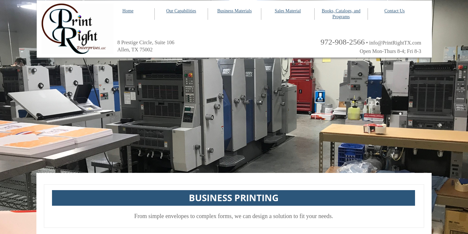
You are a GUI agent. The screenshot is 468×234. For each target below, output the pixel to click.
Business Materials (234, 10)
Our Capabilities (181, 10)
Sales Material (288, 10)
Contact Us (394, 10)
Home (127, 10)
